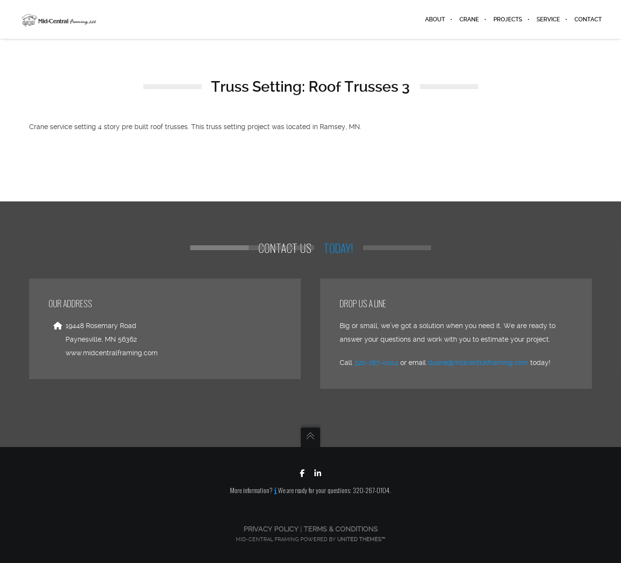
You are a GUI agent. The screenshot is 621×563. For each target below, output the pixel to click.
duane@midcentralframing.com (478, 362)
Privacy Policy (271, 529)
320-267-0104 (376, 362)
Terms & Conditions (341, 529)
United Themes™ (361, 539)
